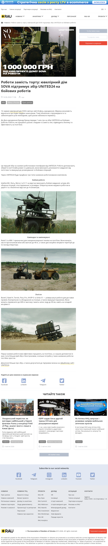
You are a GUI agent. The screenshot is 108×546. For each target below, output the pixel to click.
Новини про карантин (25, 514)
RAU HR (40, 495)
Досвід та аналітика (24, 501)
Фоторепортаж (16, 442)
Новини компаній (7, 498)
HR (52, 495)
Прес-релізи (27, 102)
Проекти (101, 16)
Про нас (4, 9)
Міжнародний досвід (58, 508)
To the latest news (93, 31)
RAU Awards (42, 508)
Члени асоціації (15, 9)
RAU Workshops (43, 514)
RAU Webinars (43, 504)
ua (102, 9)
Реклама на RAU (46, 9)
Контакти (58, 9)
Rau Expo (41, 498)
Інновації (54, 498)
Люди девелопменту (24, 504)
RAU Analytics (43, 520)
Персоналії (71, 16)
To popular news (93, 37)
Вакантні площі (23, 495)
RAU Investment (43, 511)
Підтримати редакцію (93, 43)
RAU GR (87, 16)
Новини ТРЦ (22, 491)
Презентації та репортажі (26, 508)
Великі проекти (22, 498)
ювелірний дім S (16, 111)
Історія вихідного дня (59, 504)
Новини (19, 16)
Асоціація (72, 491)
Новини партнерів (54, 442)
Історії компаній (57, 501)
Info (3, 102)
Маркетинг (55, 511)
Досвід (54, 16)
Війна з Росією (14, 102)
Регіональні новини (8, 501)
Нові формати (56, 514)
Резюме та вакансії (8, 508)
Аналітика (37, 16)
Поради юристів (57, 517)
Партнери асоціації (31, 9)
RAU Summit (42, 501)
